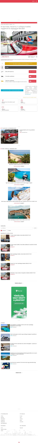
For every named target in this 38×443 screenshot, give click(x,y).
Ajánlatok (2, 417)
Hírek (11, 327)
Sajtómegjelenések (4, 423)
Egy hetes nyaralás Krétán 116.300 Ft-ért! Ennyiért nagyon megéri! (19, 182)
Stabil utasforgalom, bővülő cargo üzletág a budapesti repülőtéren (23, 334)
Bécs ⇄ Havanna (10, 71)
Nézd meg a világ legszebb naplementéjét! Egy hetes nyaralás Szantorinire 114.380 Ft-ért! (19, 201)
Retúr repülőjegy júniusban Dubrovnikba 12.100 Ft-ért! (19, 219)
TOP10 (2, 430)
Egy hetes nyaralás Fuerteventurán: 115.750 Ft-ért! (19, 164)
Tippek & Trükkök (3, 429)
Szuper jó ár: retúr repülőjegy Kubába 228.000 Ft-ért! (20, 263)
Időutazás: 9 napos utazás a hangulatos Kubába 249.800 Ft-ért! (22, 272)
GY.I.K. (2, 427)
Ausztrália (21, 421)
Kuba (20, 132)
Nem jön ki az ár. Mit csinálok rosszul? (29, 97)
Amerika (21, 418)
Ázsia (21, 417)
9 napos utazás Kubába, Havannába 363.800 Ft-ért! (20, 235)
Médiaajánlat (3, 421)
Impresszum (3, 420)
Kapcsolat (21, 427)
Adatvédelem (3, 418)
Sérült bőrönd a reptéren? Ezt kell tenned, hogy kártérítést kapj (23, 362)
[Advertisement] (20, 12)
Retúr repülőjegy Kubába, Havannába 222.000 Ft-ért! (20, 254)
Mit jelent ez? (28, 94)
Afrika (21, 420)
